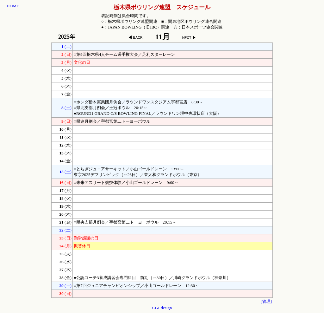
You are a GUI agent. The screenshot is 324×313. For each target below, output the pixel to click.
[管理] (266, 301)
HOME (13, 5)
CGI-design (162, 307)
